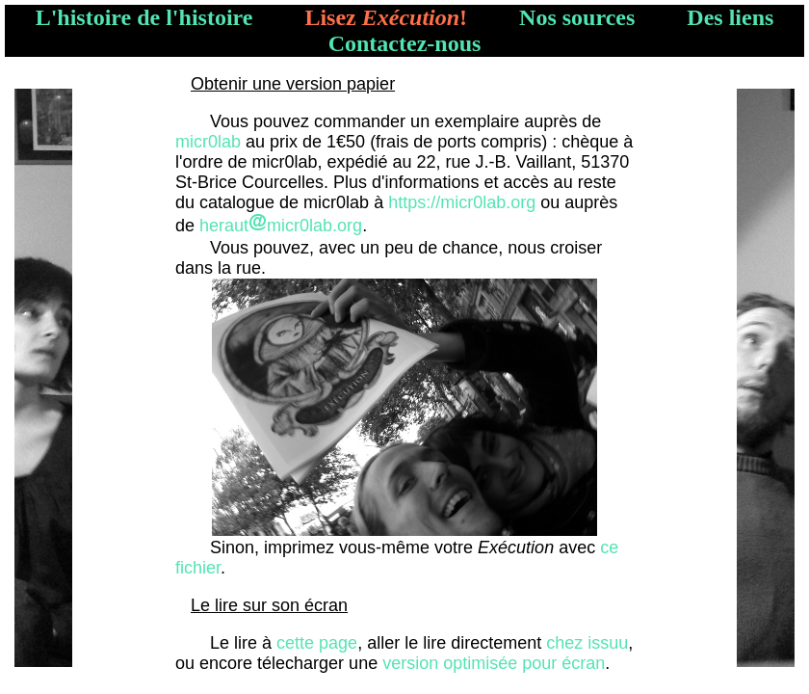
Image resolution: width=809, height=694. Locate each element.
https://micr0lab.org (461, 202)
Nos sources (577, 17)
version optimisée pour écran (493, 663)
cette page (316, 643)
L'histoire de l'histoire (144, 17)
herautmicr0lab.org (280, 225)
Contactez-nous (405, 43)
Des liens (730, 17)
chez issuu (587, 643)
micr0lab (208, 141)
